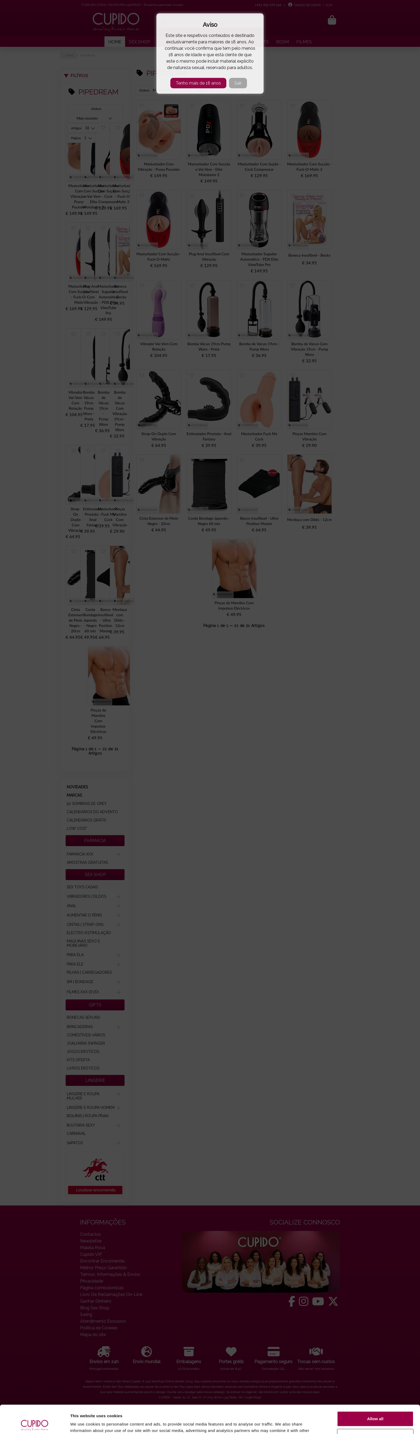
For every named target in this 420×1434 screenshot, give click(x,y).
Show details (82, 1423)
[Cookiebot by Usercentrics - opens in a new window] (34, 1424)
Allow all (375, 1390)
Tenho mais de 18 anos (198, 83)
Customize (375, 1408)
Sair (238, 83)
